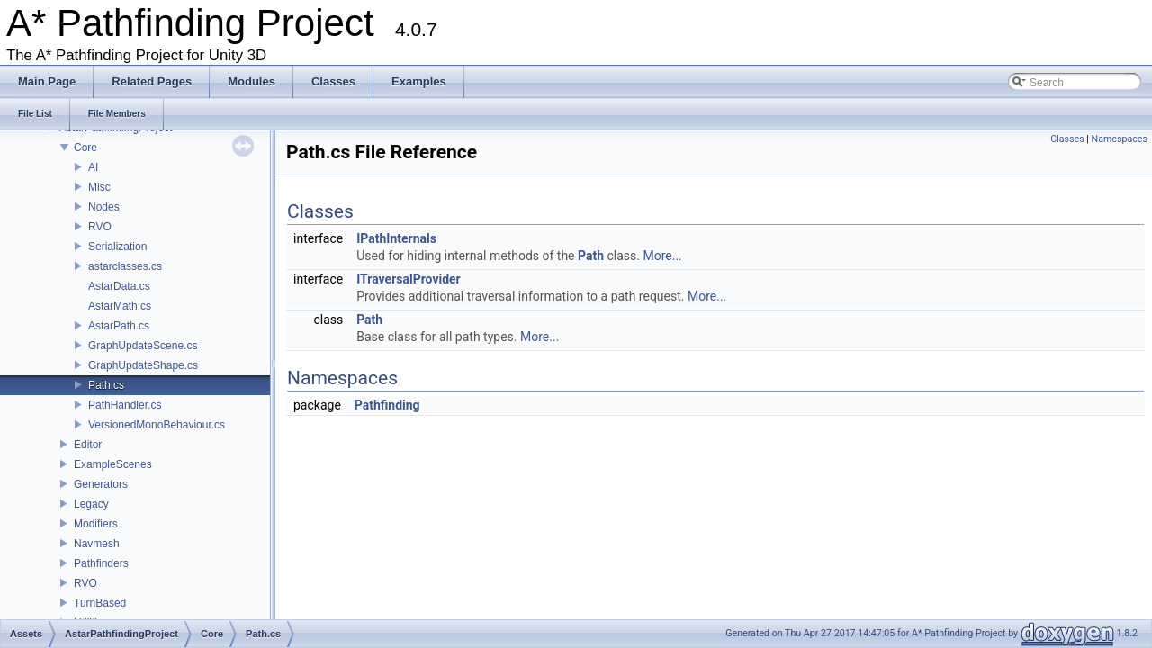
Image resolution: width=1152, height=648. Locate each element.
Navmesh (97, 543)
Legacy (91, 504)
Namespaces (1120, 139)
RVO (100, 226)
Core (85, 147)
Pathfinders (101, 563)
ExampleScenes (113, 464)
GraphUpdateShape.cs (143, 365)
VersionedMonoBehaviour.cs (156, 424)
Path (591, 255)
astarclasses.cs (125, 266)
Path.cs (106, 385)
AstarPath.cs (118, 326)
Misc (99, 187)
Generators (101, 484)
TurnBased (100, 603)
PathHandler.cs (124, 405)
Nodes (104, 207)
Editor (88, 444)
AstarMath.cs (119, 306)
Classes (1067, 139)
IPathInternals (396, 238)
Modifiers (96, 524)
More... (662, 255)
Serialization (117, 246)
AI (93, 167)
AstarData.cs (119, 286)
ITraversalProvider (408, 279)
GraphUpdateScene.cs (142, 345)
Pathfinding (387, 405)
